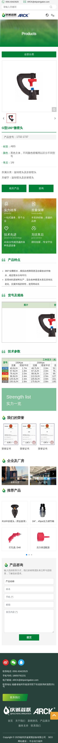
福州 (40, 741)
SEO (50, 737)
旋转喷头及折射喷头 (23, 177)
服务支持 (23, 725)
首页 (10, 720)
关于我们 (20, 720)
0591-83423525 (12, 2)
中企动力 (33, 741)
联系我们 (15, 697)
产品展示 (45, 720)
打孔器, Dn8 (15, 547)
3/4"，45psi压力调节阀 (43, 521)
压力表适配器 (43, 547)
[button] (53, 474)
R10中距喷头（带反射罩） (15, 521)
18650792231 (19, 675)
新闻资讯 (33, 720)
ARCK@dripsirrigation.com (38, 2)
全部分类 (29, 54)
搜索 (50, 7)
